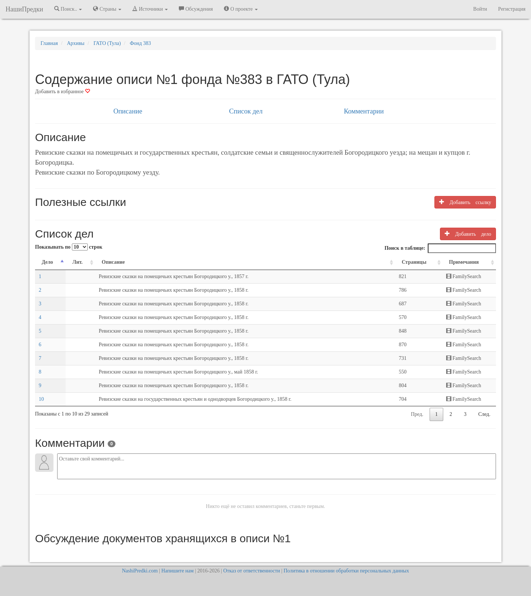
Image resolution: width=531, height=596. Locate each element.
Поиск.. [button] (68, 9)
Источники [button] (150, 9)
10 (41, 399)
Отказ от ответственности (251, 571)
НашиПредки (24, 9)
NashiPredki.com (140, 571)
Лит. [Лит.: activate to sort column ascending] (77, 262)
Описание (127, 111)
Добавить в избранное (62, 91)
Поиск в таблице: (440, 248)
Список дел (246, 111)
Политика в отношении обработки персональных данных (346, 571)
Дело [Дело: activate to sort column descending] (47, 262)
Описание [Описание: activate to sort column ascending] (113, 262)
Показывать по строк (68, 246)
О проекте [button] (240, 9)
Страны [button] (107, 9)
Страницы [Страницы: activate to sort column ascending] (414, 262)
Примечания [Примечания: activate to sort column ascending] (464, 262)
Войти (480, 9)
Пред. (417, 414)
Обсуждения (196, 9)
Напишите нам (177, 571)
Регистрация (511, 9)
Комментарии (364, 111)
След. (484, 414)
